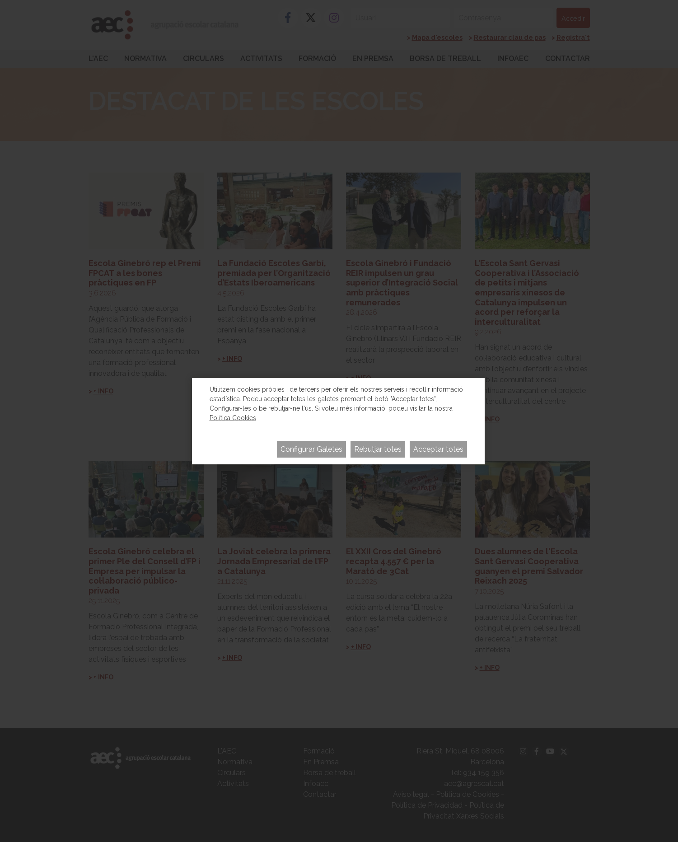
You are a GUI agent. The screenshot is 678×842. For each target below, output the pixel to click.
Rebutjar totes (378, 449)
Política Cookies (233, 417)
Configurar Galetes (311, 449)
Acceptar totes (438, 449)
